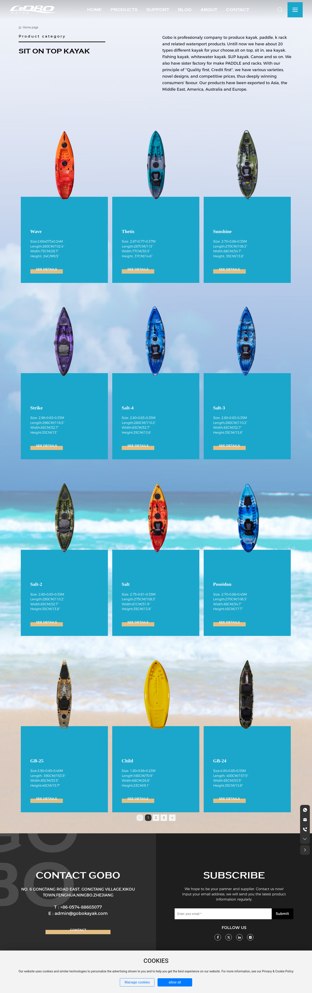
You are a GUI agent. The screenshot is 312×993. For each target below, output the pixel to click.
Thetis (128, 231)
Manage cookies (137, 982)
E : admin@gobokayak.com (78, 913)
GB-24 (219, 760)
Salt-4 (128, 407)
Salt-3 (219, 407)
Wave (36, 231)
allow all (175, 982)
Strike (36, 407)
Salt (126, 584)
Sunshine (222, 231)
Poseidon (222, 584)
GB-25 (37, 760)
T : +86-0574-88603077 (78, 907)
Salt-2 (36, 584)
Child (127, 760)
